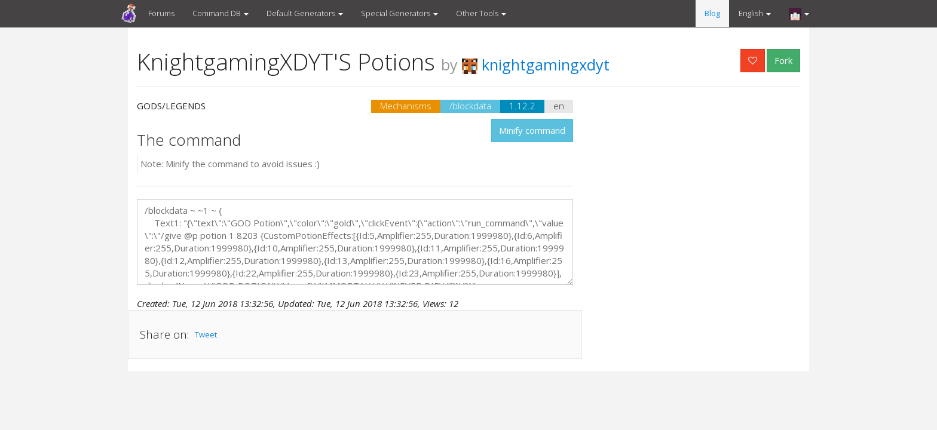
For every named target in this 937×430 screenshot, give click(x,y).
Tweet (206, 334)
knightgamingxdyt (536, 64)
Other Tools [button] (481, 13)
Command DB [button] (220, 13)
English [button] (755, 13)
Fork (783, 60)
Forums (161, 13)
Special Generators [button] (399, 13)
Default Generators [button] (305, 13)
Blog (712, 13)
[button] (799, 13)
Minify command (532, 130)
